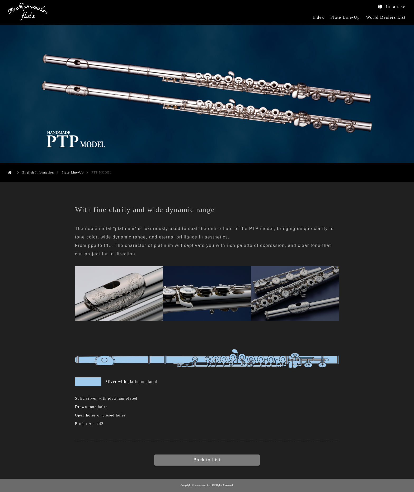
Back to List (207, 460)
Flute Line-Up (345, 17)
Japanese (392, 6)
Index (318, 17)
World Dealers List (386, 17)
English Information (38, 172)
